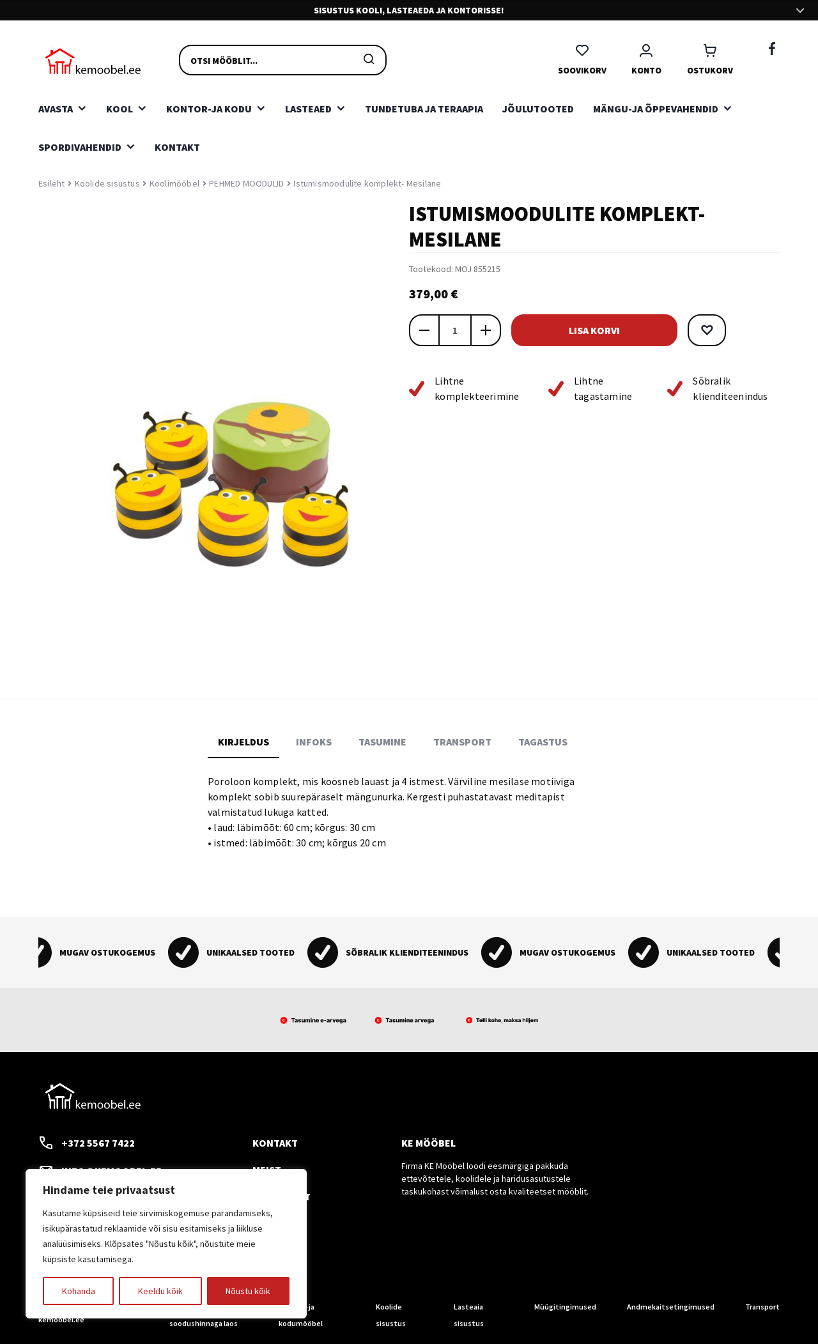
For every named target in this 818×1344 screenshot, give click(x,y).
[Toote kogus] (455, 330)
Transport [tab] (462, 741)
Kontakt (177, 147)
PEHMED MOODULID (246, 183)
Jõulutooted (538, 108)
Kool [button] (119, 108)
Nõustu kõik (248, 1291)
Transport (762, 1306)
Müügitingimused (565, 1306)
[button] (707, 330)
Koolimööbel (174, 183)
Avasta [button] (55, 108)
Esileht (51, 183)
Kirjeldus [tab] (243, 741)
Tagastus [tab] (542, 741)
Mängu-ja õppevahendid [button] (655, 108)
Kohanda (78, 1291)
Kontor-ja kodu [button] (209, 108)
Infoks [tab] (314, 741)
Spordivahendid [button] (79, 147)
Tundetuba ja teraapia (424, 108)
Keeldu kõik (160, 1291)
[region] (166, 1243)
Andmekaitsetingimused (670, 1306)
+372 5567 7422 (86, 1142)
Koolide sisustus (107, 183)
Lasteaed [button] (308, 108)
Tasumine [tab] (382, 741)
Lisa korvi (594, 330)
